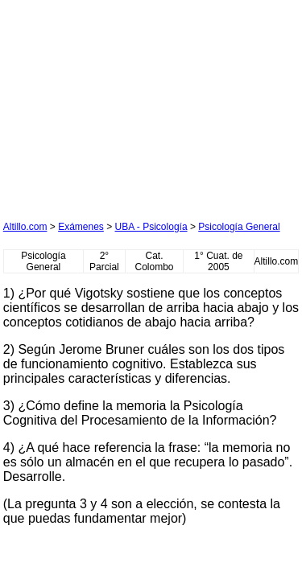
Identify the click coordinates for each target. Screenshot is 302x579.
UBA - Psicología (151, 226)
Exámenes (81, 226)
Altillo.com (25, 226)
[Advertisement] (124, 103)
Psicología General (238, 226)
